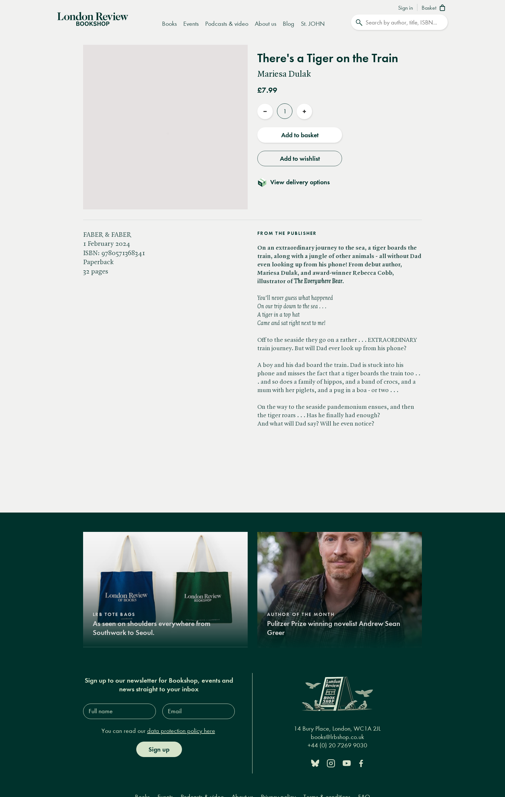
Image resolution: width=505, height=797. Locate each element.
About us (265, 23)
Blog (288, 23)
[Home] (92, 18)
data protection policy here (181, 730)
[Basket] (435, 8)
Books (169, 23)
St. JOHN (313, 23)
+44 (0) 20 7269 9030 (337, 745)
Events (191, 23)
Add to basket (300, 135)
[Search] (399, 22)
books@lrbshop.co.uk (337, 736)
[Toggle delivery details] (297, 182)
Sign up (158, 749)
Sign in (405, 8)
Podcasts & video (226, 23)
